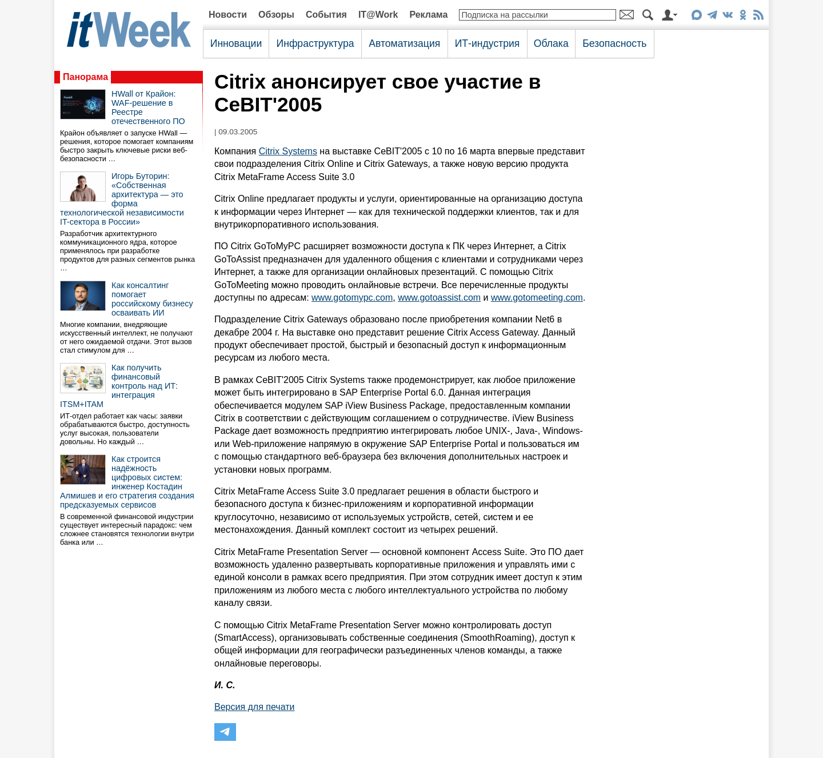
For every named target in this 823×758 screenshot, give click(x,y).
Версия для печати (254, 707)
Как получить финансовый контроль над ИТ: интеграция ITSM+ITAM (119, 386)
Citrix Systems (288, 151)
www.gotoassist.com (439, 297)
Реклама (428, 14)
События (326, 14)
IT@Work (378, 14)
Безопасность (614, 43)
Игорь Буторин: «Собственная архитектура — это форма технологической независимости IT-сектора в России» (122, 198)
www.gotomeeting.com (537, 297)
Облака (551, 43)
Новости (228, 14)
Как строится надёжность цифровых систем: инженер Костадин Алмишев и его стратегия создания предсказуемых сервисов (127, 481)
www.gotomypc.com (352, 297)
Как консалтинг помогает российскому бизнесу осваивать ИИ (152, 299)
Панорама (85, 77)
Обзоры (276, 14)
